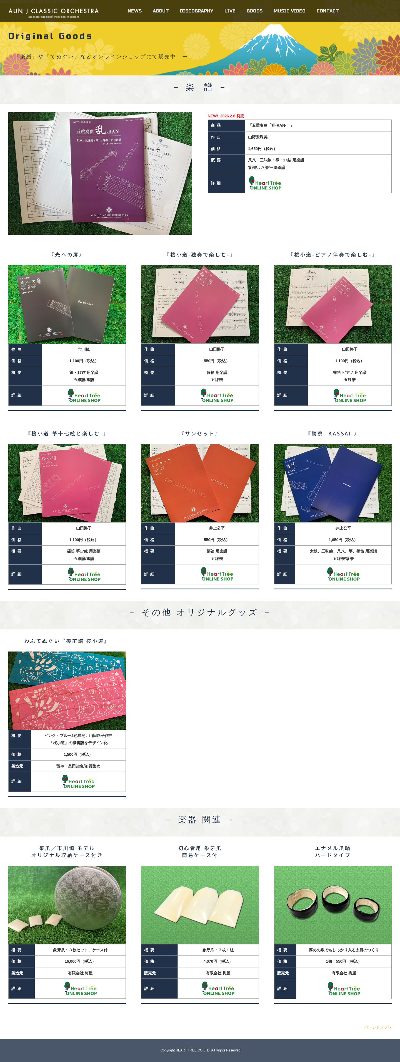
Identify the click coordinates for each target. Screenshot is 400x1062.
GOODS (254, 11)
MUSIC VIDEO (290, 11)
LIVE (230, 11)
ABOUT (161, 11)
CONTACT (328, 11)
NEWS (135, 11)
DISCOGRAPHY (196, 11)
